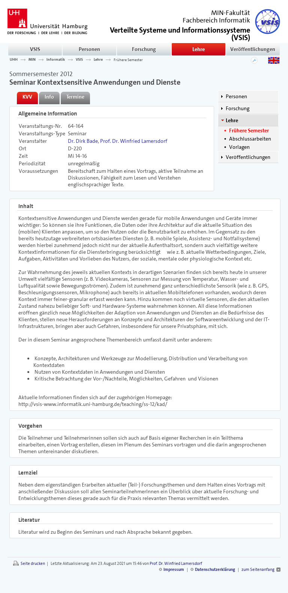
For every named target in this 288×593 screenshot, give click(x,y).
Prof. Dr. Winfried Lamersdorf (133, 141)
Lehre (198, 49)
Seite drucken (33, 563)
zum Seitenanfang (258, 569)
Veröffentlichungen (252, 49)
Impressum (174, 569)
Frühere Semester (128, 59)
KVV (27, 96)
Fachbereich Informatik (216, 20)
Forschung (144, 49)
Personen (89, 49)
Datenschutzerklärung (215, 569)
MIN (32, 59)
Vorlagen (239, 147)
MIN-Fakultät (230, 12)
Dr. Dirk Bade (83, 141)
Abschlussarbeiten (250, 138)
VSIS (35, 49)
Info (49, 96)
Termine (75, 96)
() (180, 33)
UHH (14, 59)
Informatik (55, 59)
